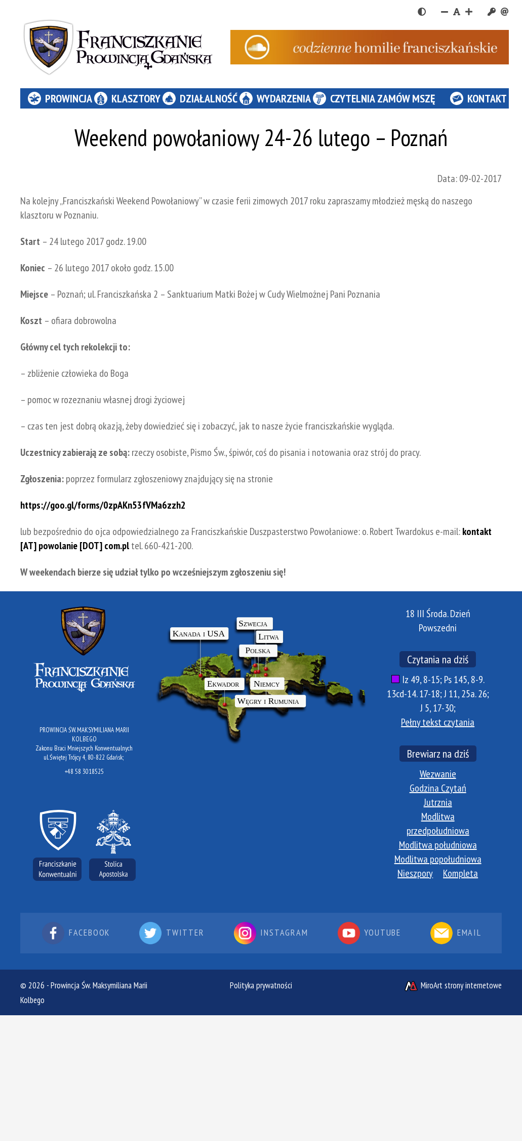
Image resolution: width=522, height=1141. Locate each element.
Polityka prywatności (261, 985)
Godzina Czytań (438, 788)
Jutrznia (438, 802)
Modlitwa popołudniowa (437, 859)
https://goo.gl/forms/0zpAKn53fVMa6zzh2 (103, 505)
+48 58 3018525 (84, 771)
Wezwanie (438, 773)
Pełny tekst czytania (437, 722)
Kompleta (460, 873)
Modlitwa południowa (438, 844)
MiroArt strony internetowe (453, 985)
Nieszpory (415, 873)
